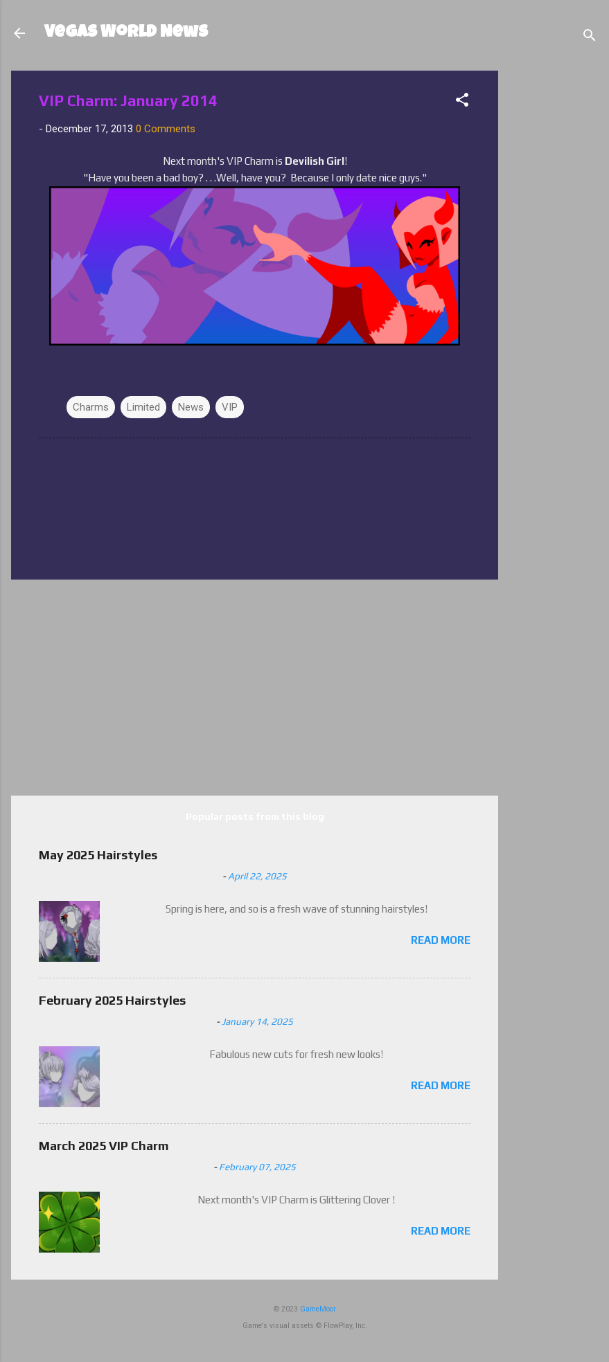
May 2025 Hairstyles (98, 855)
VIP (230, 407)
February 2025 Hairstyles (112, 1000)
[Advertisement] (557, 278)
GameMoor (318, 1309)
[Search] (589, 38)
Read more (440, 940)
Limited (143, 407)
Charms (91, 407)
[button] (462, 102)
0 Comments (165, 129)
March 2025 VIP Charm (104, 1145)
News (191, 407)
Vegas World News (126, 33)
